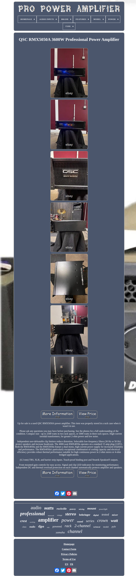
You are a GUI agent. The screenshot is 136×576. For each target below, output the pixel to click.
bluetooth (51, 515)
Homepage (69, 544)
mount (91, 508)
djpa (41, 526)
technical (96, 527)
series (90, 521)
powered (57, 526)
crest (23, 521)
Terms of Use (69, 559)
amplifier (48, 520)
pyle (114, 526)
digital (96, 515)
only (48, 527)
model (106, 527)
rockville (62, 508)
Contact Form (69, 549)
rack (68, 526)
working (32, 522)
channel (75, 531)
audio (36, 507)
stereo (70, 513)
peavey (73, 509)
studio (32, 526)
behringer (84, 514)
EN (66, 564)
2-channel (82, 526)
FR (71, 564)
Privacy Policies (69, 554)
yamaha (60, 532)
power (68, 520)
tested (105, 514)
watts (49, 508)
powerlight (103, 509)
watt (114, 520)
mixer (115, 514)
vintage (59, 515)
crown (102, 520)
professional (32, 513)
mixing (81, 509)
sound (80, 521)
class (24, 527)
